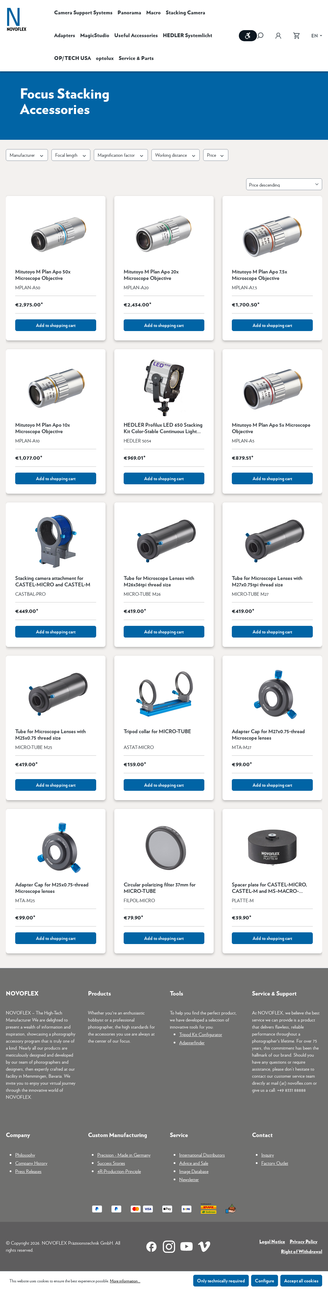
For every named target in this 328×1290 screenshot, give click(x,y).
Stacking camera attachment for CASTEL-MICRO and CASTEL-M (52, 581)
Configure (264, 1280)
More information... (125, 1281)
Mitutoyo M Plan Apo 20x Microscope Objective (151, 274)
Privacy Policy (303, 1241)
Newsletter (189, 1179)
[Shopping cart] (296, 35)
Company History (31, 1163)
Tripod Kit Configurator (200, 1034)
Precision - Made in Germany (124, 1154)
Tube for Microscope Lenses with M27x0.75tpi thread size (267, 581)
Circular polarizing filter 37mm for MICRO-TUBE (160, 887)
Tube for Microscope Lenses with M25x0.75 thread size (50, 734)
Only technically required (221, 1280)
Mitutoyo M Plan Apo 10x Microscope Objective (42, 427)
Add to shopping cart (55, 325)
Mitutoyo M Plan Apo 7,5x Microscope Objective (259, 274)
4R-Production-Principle (119, 1171)
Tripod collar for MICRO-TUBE (157, 731)
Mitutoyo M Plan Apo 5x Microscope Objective (271, 427)
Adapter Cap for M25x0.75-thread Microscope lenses (52, 887)
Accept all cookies (301, 1280)
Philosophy (25, 1154)
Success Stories (111, 1163)
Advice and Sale (193, 1163)
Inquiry (267, 1154)
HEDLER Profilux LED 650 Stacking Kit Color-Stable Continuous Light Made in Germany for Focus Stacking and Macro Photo (163, 427)
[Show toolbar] (248, 35)
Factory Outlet (274, 1163)
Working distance (175, 154)
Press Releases (28, 1171)
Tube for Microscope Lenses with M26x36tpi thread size (159, 581)
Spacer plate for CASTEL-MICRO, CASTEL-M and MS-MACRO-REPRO (269, 887)
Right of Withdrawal (301, 1251)
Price (216, 154)
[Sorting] (284, 184)
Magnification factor (121, 154)
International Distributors (202, 1154)
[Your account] (278, 35)
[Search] (263, 35)
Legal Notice (272, 1241)
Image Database (193, 1171)
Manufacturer (27, 154)
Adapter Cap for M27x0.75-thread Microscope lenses (268, 734)
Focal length (71, 154)
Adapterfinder (192, 1042)
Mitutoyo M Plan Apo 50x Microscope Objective (42, 274)
